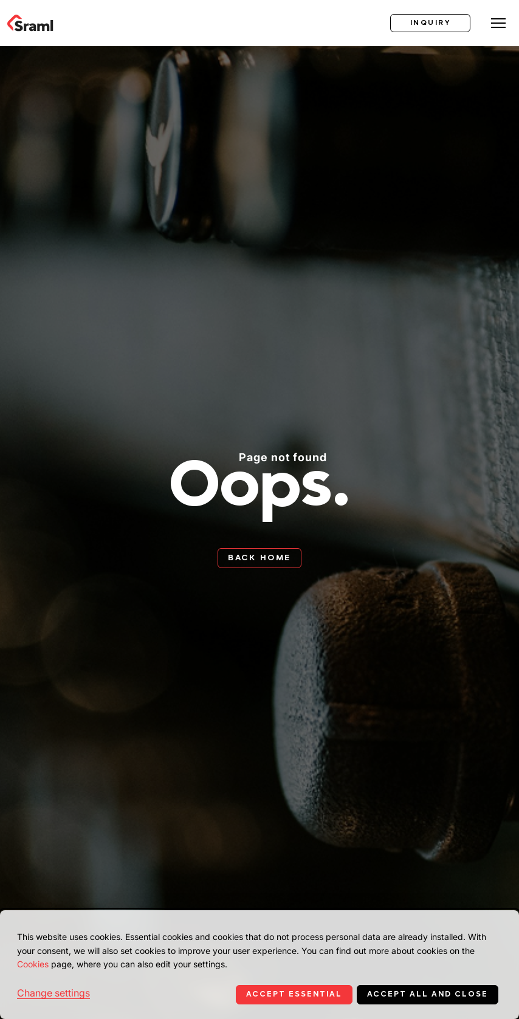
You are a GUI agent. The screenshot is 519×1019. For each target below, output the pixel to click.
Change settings (53, 993)
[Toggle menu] (498, 23)
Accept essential (294, 994)
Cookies (33, 964)
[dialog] (259, 964)
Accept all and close (427, 994)
